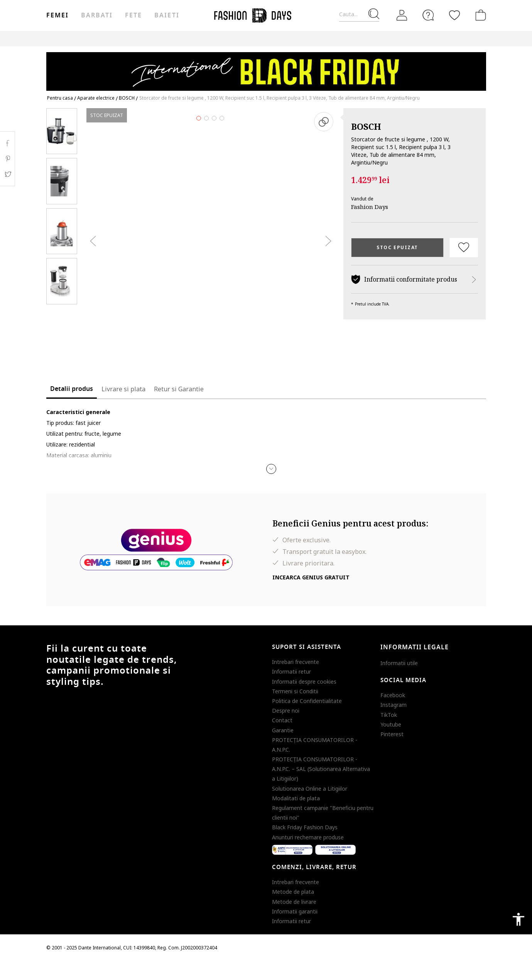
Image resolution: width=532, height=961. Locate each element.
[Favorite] (454, 15)
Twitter (7, 174)
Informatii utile (399, 663)
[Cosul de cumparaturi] (479, 15)
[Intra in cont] (402, 15)
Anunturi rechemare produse (308, 837)
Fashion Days (369, 207)
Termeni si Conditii (295, 691)
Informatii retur (291, 671)
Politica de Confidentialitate (307, 701)
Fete (133, 15)
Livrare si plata (123, 389)
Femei (57, 15)
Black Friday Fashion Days (305, 827)
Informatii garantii (295, 911)
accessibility (518, 919)
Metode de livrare (294, 901)
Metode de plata (293, 891)
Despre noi (285, 710)
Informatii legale (414, 647)
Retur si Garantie (179, 389)
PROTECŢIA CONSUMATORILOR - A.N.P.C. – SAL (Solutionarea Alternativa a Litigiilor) (321, 769)
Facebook (392, 695)
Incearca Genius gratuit (311, 577)
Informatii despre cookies (304, 681)
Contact (282, 720)
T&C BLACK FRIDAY (464, 38)
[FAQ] (428, 15)
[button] (271, 469)
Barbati (97, 15)
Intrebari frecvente (295, 662)
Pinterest (392, 734)
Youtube (390, 724)
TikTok (388, 714)
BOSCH (366, 126)
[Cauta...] (359, 14)
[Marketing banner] (266, 67)
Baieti (166, 15)
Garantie (283, 730)
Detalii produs (71, 389)
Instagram (393, 704)
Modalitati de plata (296, 798)
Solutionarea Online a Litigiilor (309, 788)
